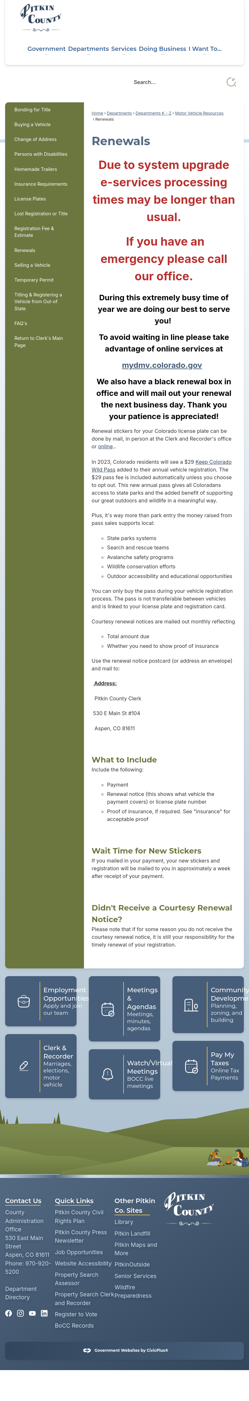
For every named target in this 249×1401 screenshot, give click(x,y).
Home (97, 113)
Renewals (24, 250)
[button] (231, 82)
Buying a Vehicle (32, 124)
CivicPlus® (157, 1350)
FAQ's (20, 323)
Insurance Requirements (41, 184)
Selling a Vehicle (32, 265)
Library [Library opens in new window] (124, 1222)
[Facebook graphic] (8, 1311)
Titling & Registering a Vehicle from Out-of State (38, 301)
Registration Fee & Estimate (34, 232)
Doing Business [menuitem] (162, 48)
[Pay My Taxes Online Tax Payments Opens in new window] (208, 1066)
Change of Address (35, 139)
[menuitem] (44, 109)
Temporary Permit (34, 280)
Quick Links (74, 1201)
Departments (119, 113)
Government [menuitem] (46, 48)
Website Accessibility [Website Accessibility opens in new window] (83, 1263)
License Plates (30, 198)
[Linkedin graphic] (44, 1311)
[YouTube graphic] (32, 1311)
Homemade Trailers (35, 169)
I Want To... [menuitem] (205, 48)
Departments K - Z (153, 113)
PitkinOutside (132, 1264)
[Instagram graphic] (20, 1311)
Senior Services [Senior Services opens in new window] (136, 1276)
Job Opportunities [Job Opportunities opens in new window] (79, 1252)
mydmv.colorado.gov (162, 365)
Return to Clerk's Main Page (38, 341)
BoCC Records (74, 1325)
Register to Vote (76, 1314)
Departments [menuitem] (88, 48)
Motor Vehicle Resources (199, 113)
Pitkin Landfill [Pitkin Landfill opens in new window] (132, 1233)
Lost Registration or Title (41, 213)
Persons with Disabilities (41, 154)
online (105, 446)
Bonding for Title (32, 109)
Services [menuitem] (123, 48)
